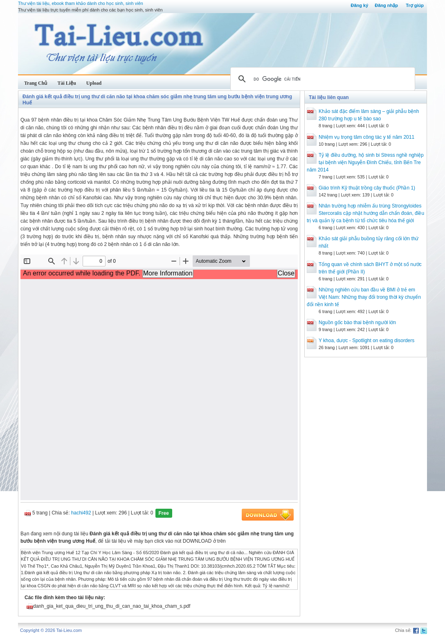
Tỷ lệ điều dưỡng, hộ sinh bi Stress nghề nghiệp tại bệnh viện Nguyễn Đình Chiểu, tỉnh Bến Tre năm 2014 (365, 162)
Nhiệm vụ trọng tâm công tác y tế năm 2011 (366, 137)
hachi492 (81, 513)
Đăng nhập (386, 5)
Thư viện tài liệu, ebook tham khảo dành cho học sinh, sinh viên (80, 3)
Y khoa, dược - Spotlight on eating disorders (366, 340)
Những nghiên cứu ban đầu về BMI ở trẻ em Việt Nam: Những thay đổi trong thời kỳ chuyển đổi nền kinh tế (364, 297)
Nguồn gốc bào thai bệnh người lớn (357, 322)
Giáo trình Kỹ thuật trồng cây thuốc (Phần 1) (367, 188)
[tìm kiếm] (321, 79)
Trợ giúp (415, 5)
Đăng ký (359, 5)
